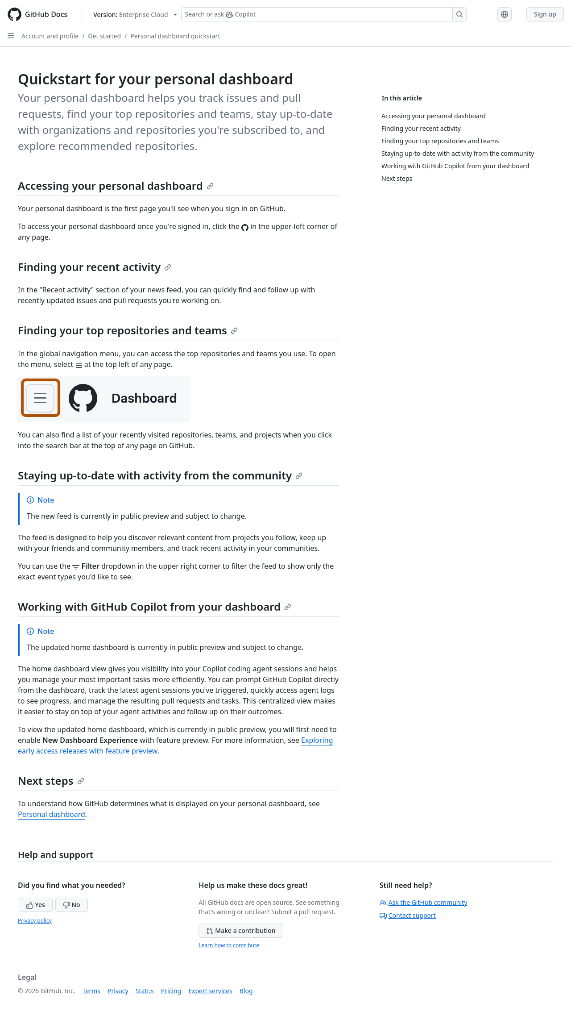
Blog (246, 991)
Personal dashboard (51, 814)
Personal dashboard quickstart (175, 36)
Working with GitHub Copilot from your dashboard (154, 606)
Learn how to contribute (229, 945)
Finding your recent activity (94, 266)
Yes (35, 904)
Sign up (545, 14)
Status (145, 991)
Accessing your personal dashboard (116, 185)
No (71, 904)
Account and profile (50, 36)
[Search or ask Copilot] (324, 14)
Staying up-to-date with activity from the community (160, 475)
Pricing (171, 991)
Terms (91, 991)
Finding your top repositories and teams (128, 330)
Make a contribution (240, 930)
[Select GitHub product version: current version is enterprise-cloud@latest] (135, 14)
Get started (104, 36)
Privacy (118, 991)
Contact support (408, 915)
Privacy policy (35, 920)
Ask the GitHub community (424, 902)
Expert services (210, 991)
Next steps (51, 780)
